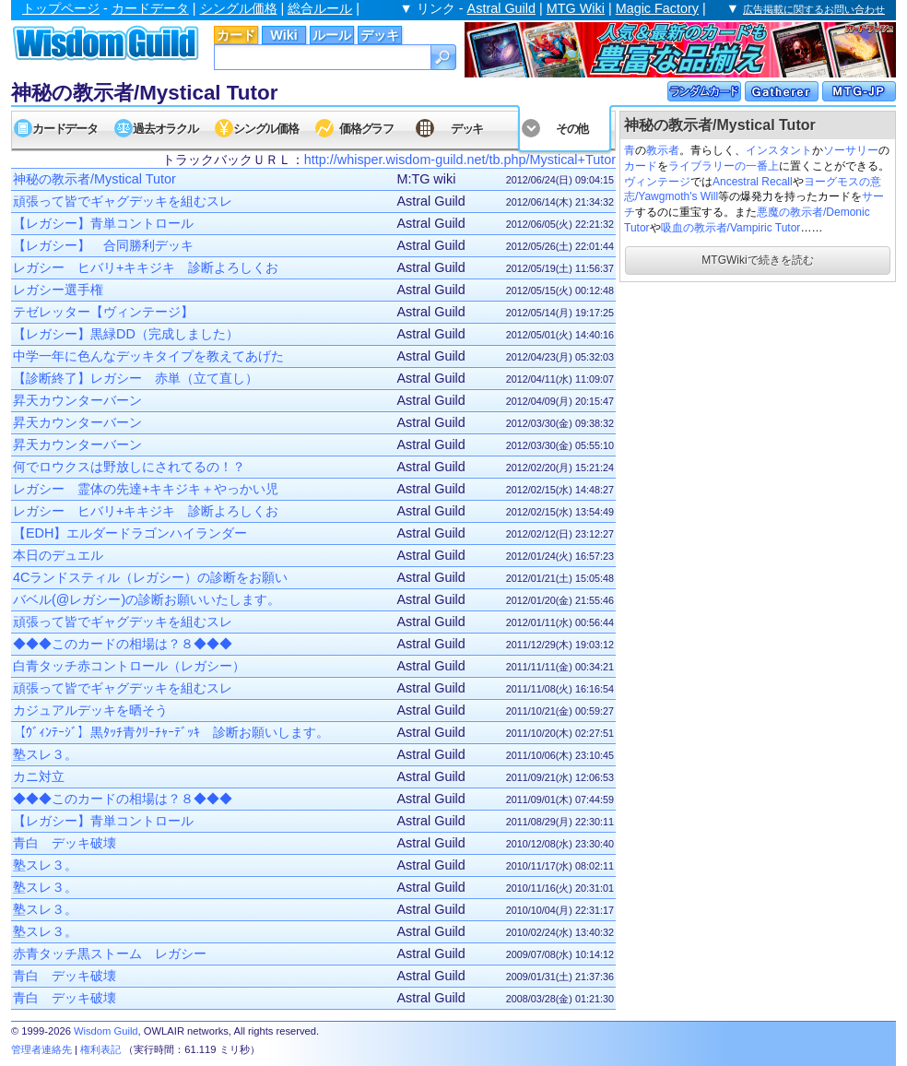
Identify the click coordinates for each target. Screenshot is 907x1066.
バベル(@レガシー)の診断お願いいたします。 (146, 599)
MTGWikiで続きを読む (757, 260)
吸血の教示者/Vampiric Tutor (731, 227)
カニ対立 (39, 776)
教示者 (662, 150)
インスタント (779, 150)
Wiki (283, 35)
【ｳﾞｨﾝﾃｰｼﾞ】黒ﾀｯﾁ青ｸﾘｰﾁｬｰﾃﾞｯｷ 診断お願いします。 (171, 732)
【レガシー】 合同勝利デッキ (103, 245)
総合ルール (320, 8)
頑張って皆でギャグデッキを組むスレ (122, 201)
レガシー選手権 (58, 289)
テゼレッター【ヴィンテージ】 (103, 311)
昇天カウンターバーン (77, 400)
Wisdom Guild (106, 1030)
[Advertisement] (757, 401)
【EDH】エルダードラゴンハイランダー (130, 533)
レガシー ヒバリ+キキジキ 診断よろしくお (145, 267)
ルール (331, 35)
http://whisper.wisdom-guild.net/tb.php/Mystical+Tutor (460, 159)
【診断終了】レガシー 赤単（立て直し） (135, 378)
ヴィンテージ (657, 181)
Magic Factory (657, 8)
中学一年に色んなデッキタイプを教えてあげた (148, 356)
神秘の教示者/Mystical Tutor (94, 179)
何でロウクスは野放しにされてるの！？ (129, 466)
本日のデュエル (58, 555)
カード (236, 35)
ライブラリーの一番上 (723, 166)
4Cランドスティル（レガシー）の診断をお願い (150, 577)
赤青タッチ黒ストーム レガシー (109, 953)
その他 (572, 129)
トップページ (61, 8)
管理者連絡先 (41, 1049)
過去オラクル (165, 129)
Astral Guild (501, 8)
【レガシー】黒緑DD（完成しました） (126, 333)
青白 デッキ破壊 (64, 842)
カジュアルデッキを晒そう (90, 710)
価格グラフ (366, 129)
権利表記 (100, 1049)
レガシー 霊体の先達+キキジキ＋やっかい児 (145, 488)
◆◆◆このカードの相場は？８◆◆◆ (122, 643)
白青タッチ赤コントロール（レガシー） (129, 665)
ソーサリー (850, 150)
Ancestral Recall (753, 181)
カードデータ (150, 8)
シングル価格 (238, 8)
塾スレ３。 (45, 754)
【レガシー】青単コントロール (103, 223)
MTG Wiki (576, 8)
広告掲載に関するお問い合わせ (814, 9)
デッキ (379, 35)
